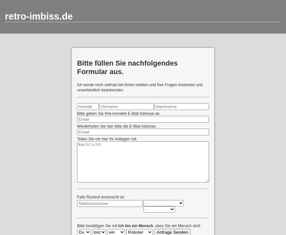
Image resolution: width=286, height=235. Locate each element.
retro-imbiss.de (39, 16)
